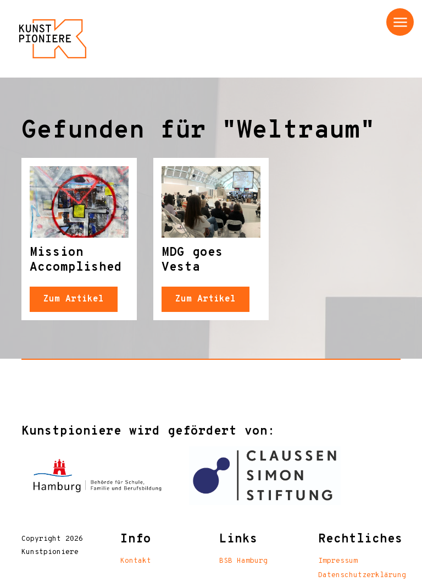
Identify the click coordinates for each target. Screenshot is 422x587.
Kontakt (135, 561)
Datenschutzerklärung (362, 575)
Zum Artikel (73, 299)
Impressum (338, 561)
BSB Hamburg (243, 561)
